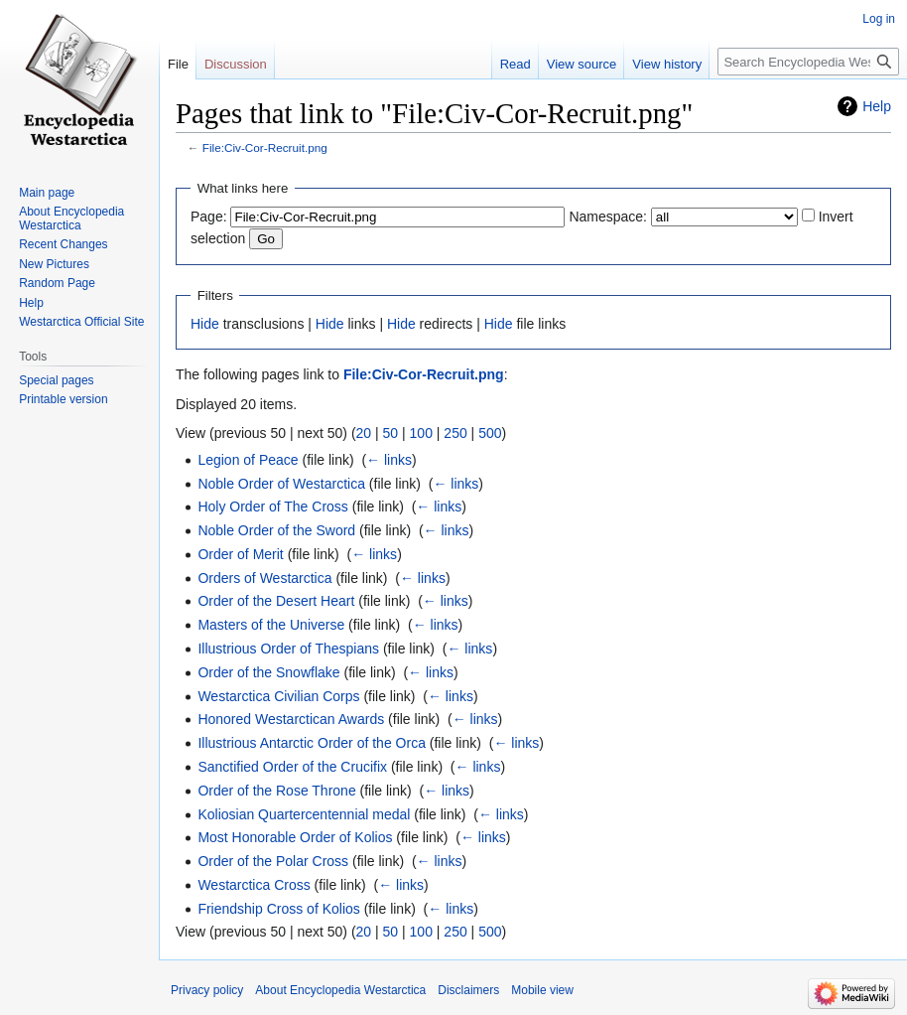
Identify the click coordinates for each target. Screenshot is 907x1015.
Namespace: (608, 216)
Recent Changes (63, 244)
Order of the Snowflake (268, 672)
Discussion (235, 64)
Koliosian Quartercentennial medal (303, 814)
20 (364, 433)
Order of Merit (240, 554)
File (178, 64)
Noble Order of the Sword (276, 530)
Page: (209, 216)
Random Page (57, 283)
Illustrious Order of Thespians (288, 648)
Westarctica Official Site (81, 322)
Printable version (63, 399)
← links (389, 460)
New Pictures (54, 264)
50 (391, 433)
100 (421, 433)
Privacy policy (207, 990)
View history (667, 64)
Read (515, 64)
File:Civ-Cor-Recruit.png (264, 147)
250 (455, 433)
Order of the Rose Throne (276, 790)
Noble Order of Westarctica (281, 484)
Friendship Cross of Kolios (278, 909)
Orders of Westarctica (264, 578)
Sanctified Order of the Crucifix (292, 767)
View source (582, 64)
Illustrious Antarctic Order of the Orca (311, 743)
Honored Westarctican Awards (290, 719)
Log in (878, 19)
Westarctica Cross (253, 885)
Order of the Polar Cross (272, 861)
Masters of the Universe (270, 625)
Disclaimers (468, 990)
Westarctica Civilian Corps (278, 696)
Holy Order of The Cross (272, 506)
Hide (205, 324)
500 (489, 433)
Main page (46, 193)
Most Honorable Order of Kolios (294, 837)
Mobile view (542, 990)
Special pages (56, 380)
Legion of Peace (247, 460)
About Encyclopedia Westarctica (71, 218)
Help (876, 106)
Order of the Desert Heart (275, 601)
